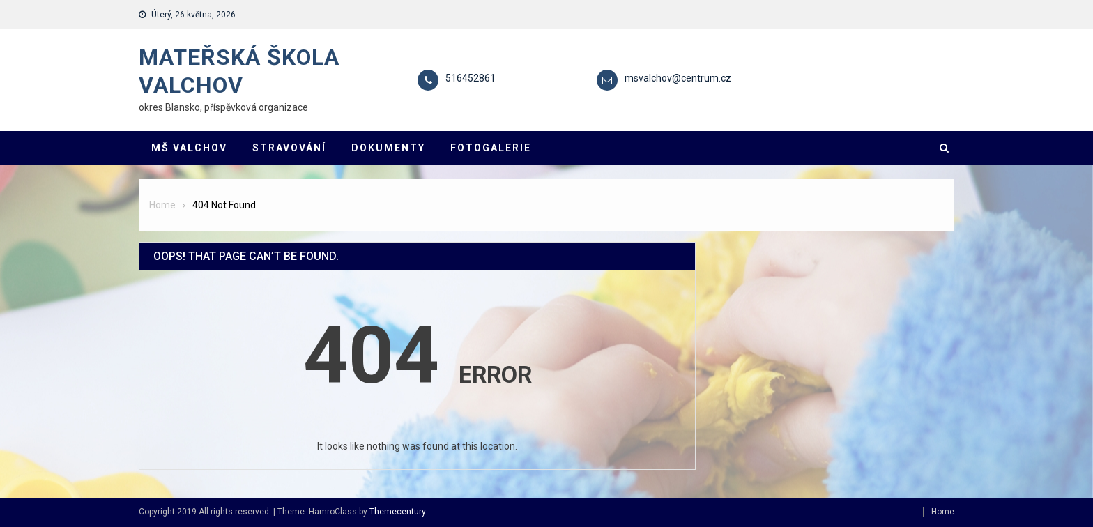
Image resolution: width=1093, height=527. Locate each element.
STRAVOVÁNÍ (289, 147)
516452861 (470, 78)
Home (942, 512)
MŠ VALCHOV (189, 147)
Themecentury (397, 512)
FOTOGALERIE (490, 147)
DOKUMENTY (388, 147)
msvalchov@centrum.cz (678, 78)
